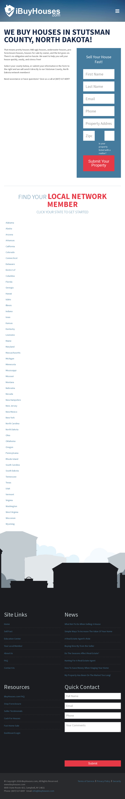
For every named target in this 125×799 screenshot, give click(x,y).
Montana (10, 382)
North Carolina (12, 423)
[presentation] (78, 747)
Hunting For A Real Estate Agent (80, 660)
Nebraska (10, 388)
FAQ (6, 660)
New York (10, 417)
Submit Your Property (98, 163)
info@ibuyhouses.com (43, 790)
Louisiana (10, 334)
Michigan (10, 358)
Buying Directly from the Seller (79, 645)
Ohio (8, 435)
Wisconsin (10, 518)
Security (117, 781)
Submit (92, 763)
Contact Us (9, 667)
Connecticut (11, 258)
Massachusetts (13, 352)
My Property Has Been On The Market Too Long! (88, 675)
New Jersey (11, 405)
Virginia (9, 500)
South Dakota (12, 470)
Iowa (8, 317)
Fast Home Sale (11, 725)
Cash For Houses (12, 718)
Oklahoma (10, 441)
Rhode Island (12, 459)
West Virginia (12, 512)
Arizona (9, 234)
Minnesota (11, 364)
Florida (9, 281)
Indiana (9, 311)
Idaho (8, 299)
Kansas (9, 323)
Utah (8, 488)
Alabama (10, 222)
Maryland (10, 346)
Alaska (9, 228)
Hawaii (9, 293)
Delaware (10, 264)
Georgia (10, 287)
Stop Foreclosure (12, 703)
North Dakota (12, 429)
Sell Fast (8, 631)
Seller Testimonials (13, 711)
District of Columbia (10, 272)
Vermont (10, 494)
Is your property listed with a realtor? (105, 147)
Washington (11, 506)
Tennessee (11, 476)
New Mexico (11, 411)
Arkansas (10, 240)
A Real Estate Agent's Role (77, 638)
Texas (8, 482)
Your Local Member (13, 645)
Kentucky (10, 329)
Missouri (10, 376)
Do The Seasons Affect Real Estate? (82, 653)
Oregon (9, 447)
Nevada (9, 393)
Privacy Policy (103, 781)
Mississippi (11, 370)
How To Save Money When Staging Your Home (87, 667)
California (10, 246)
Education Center (12, 638)
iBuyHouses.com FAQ (14, 696)
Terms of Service (86, 781)
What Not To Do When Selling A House (83, 624)
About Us (8, 653)
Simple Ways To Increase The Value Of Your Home (88, 631)
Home (7, 624)
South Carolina (13, 464)
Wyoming (10, 523)
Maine (8, 340)
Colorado (10, 252)
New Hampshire (13, 399)
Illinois (9, 305)
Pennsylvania (12, 453)
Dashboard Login (12, 732)
